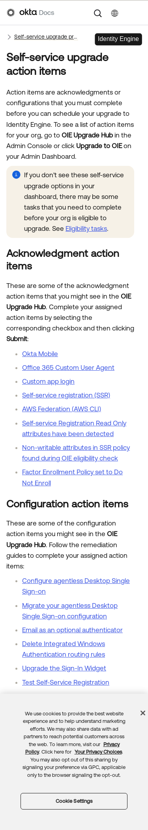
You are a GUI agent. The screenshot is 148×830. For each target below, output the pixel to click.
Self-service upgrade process (46, 36)
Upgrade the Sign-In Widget (64, 668)
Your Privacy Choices (98, 752)
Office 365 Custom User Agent (68, 367)
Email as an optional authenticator (72, 630)
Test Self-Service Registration (65, 682)
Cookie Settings (74, 801)
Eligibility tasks (86, 228)
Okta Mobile (40, 354)
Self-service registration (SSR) (66, 395)
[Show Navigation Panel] (137, 12)
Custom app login (48, 381)
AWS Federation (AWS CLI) (61, 409)
